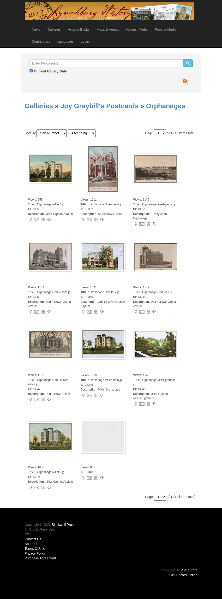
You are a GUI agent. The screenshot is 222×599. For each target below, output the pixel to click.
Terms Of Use (35, 549)
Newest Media (137, 29)
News (36, 29)
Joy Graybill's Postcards (99, 106)
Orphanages (165, 106)
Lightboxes (65, 41)
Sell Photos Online (183, 575)
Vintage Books (79, 29)
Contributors (41, 41)
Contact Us (33, 539)
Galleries (54, 29)
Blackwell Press (63, 525)
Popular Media (165, 29)
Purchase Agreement (40, 558)
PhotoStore (188, 570)
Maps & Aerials (108, 29)
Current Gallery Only (50, 71)
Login (85, 41)
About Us (32, 544)
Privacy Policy (35, 553)
